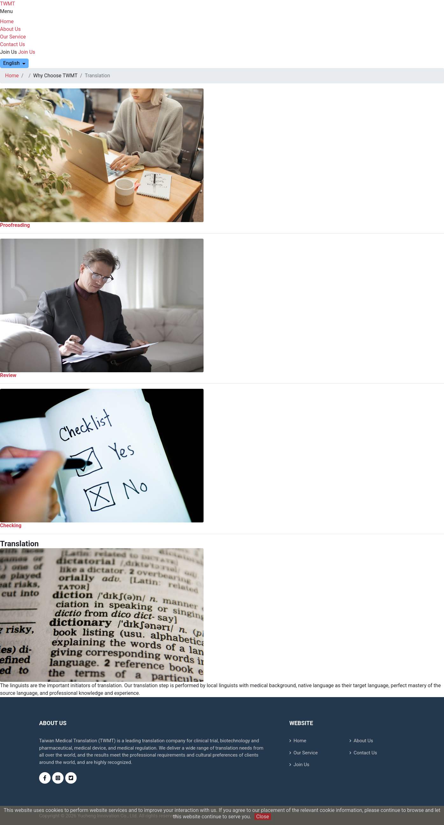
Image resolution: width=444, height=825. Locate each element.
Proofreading (15, 225)
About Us (10, 29)
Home (7, 21)
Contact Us (12, 44)
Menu (6, 11)
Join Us (8, 52)
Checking (10, 525)
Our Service (13, 37)
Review (8, 375)
